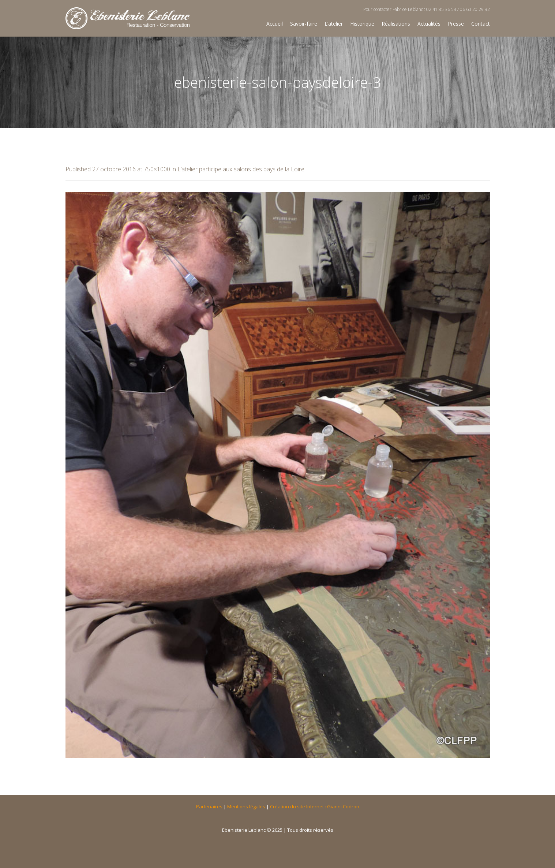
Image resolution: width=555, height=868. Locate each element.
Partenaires (209, 806)
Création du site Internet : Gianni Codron (314, 806)
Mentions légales (246, 806)
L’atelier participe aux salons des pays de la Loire (240, 169)
